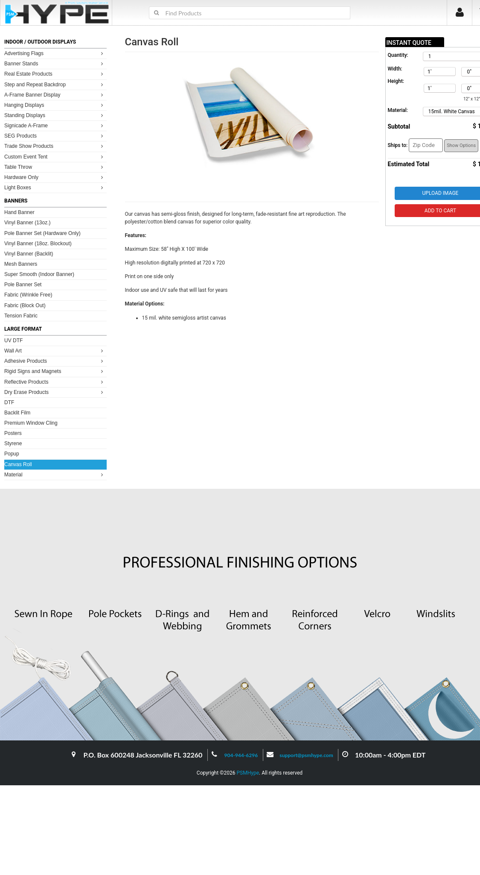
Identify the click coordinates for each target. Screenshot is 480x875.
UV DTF (13, 341)
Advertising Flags (54, 53)
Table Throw (54, 167)
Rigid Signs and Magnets (54, 371)
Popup (11, 454)
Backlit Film (17, 413)
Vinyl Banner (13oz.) (27, 223)
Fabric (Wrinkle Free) (28, 295)
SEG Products (54, 135)
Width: (395, 69)
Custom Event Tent (54, 156)
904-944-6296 (241, 755)
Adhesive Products (54, 361)
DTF (9, 402)
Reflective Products (54, 382)
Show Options (461, 145)
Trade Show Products (54, 146)
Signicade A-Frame (54, 125)
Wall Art (54, 350)
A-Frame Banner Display (54, 94)
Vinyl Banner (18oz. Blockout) (38, 244)
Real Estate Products (54, 73)
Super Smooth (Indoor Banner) (39, 274)
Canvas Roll (18, 464)
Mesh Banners (20, 264)
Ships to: (398, 145)
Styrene (13, 443)
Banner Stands (54, 63)
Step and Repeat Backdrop (54, 84)
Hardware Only (54, 177)
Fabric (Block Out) (25, 305)
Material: (398, 110)
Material (54, 474)
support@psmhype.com (306, 755)
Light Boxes (54, 187)
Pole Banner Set (22, 285)
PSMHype (247, 773)
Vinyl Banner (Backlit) (28, 254)
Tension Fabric (21, 316)
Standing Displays (54, 115)
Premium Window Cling (31, 423)
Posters (13, 433)
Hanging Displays (54, 105)
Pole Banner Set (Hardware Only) (42, 233)
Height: (396, 81)
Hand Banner (19, 212)
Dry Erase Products (54, 392)
